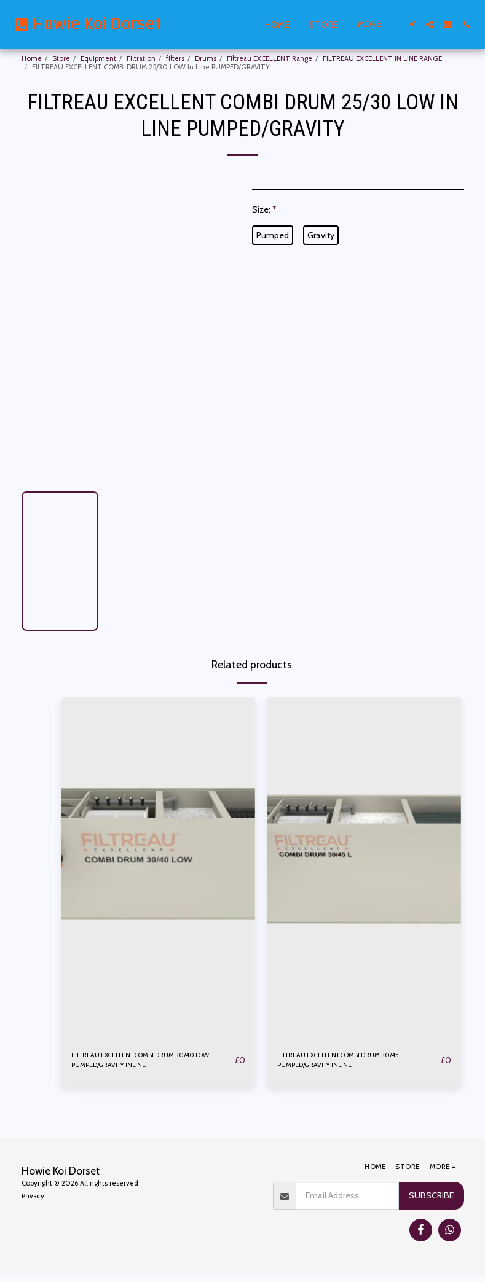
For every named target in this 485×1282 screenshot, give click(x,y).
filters (175, 58)
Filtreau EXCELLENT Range (269, 58)
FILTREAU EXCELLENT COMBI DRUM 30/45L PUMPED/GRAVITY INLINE (345, 1063)
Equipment (98, 58)
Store (61, 58)
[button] (411, 24)
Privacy (33, 1202)
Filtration (141, 58)
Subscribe (431, 1202)
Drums (205, 58)
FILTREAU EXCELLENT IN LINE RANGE (382, 58)
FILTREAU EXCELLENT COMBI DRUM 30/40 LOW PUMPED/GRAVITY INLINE (152, 1063)
